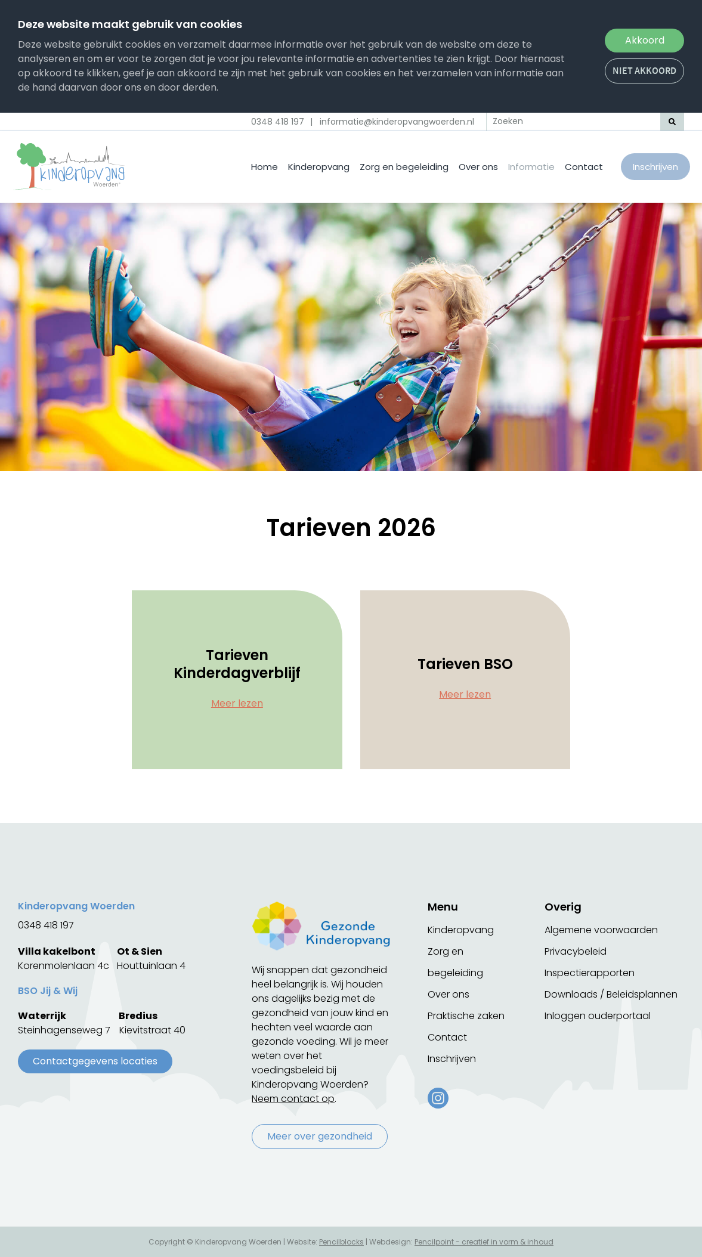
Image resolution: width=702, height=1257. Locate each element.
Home (264, 166)
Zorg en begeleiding (404, 166)
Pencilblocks (341, 1242)
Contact (584, 166)
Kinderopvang (319, 166)
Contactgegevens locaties (95, 1061)
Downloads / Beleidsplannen (611, 994)
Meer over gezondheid (319, 1136)
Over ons (478, 166)
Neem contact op (293, 1099)
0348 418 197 (277, 122)
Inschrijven (655, 166)
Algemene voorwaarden (601, 930)
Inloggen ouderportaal (598, 1016)
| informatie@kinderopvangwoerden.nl (392, 121)
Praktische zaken (466, 1016)
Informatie (531, 166)
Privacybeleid (576, 951)
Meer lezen (237, 703)
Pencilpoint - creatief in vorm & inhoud (484, 1242)
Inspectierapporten (590, 973)
